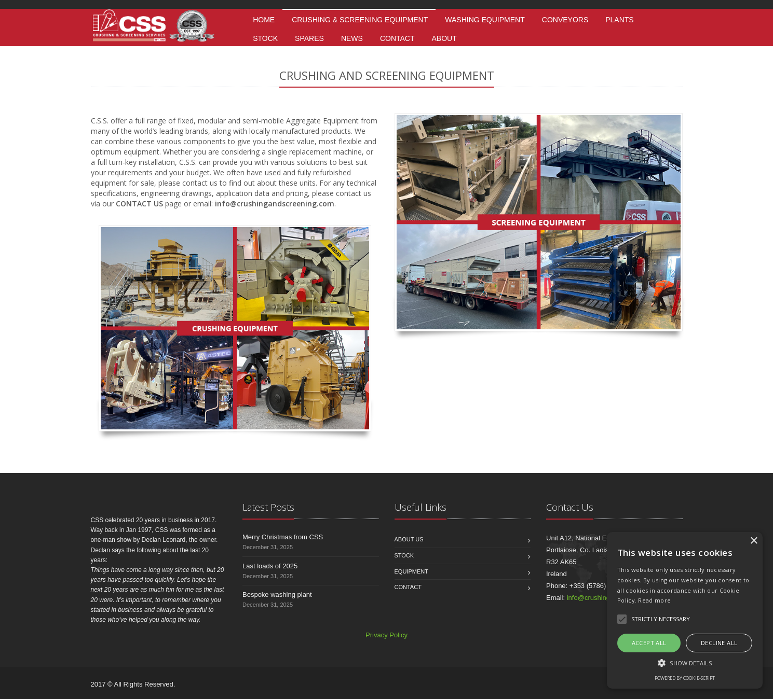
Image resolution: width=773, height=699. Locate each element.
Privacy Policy (386, 635)
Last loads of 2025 (269, 566)
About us (409, 539)
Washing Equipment (485, 20)
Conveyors (565, 20)
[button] (684, 663)
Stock (265, 38)
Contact (397, 38)
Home (264, 20)
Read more (654, 600)
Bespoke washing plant (277, 594)
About (444, 38)
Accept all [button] (649, 643)
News (352, 38)
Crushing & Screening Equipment (360, 20)
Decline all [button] (719, 643)
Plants (619, 20)
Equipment (411, 571)
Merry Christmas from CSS (282, 537)
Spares (309, 38)
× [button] (753, 541)
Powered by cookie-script (685, 678)
